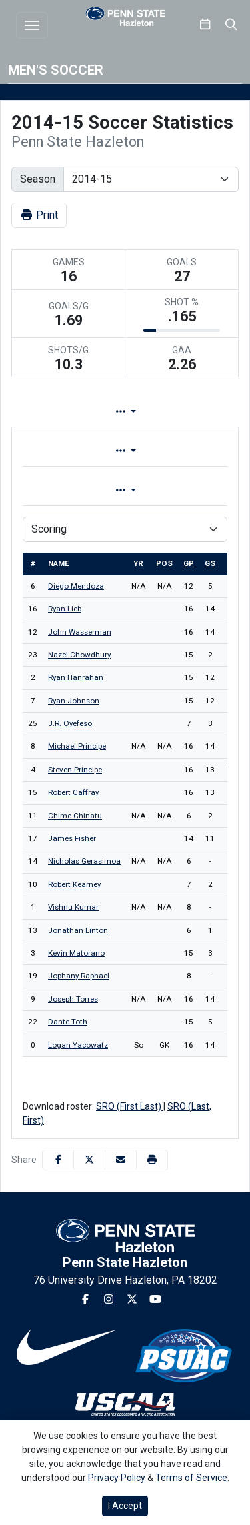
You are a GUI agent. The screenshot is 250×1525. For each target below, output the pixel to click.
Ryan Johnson (73, 700)
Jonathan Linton (78, 930)
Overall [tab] (67, 451)
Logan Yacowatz (78, 1045)
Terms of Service (191, 1477)
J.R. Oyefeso (70, 723)
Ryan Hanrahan (75, 677)
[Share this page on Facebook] (58, 1160)
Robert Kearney (74, 884)
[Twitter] (132, 1300)
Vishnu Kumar (73, 907)
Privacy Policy (116, 1477)
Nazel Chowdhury (79, 654)
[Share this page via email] (121, 1160)
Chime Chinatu (75, 815)
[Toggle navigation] (32, 25)
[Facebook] (85, 1300)
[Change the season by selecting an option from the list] (151, 179)
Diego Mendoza (76, 586)
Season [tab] (176, 490)
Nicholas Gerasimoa (84, 861)
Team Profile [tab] (58, 411)
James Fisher (72, 838)
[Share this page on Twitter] (89, 1160)
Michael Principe (77, 746)
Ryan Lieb (64, 608)
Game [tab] (68, 490)
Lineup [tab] (150, 411)
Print (39, 215)
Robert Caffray (73, 792)
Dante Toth (67, 1021)
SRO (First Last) (129, 1106)
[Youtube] (155, 1300)
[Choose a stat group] (125, 529)
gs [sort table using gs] (210, 563)
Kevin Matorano (76, 953)
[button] (152, 1160)
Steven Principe (75, 769)
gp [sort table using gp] (188, 563)
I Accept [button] (125, 1505)
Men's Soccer (55, 70)
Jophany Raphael (78, 975)
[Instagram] (108, 1300)
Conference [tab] (174, 451)
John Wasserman (79, 632)
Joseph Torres (73, 999)
